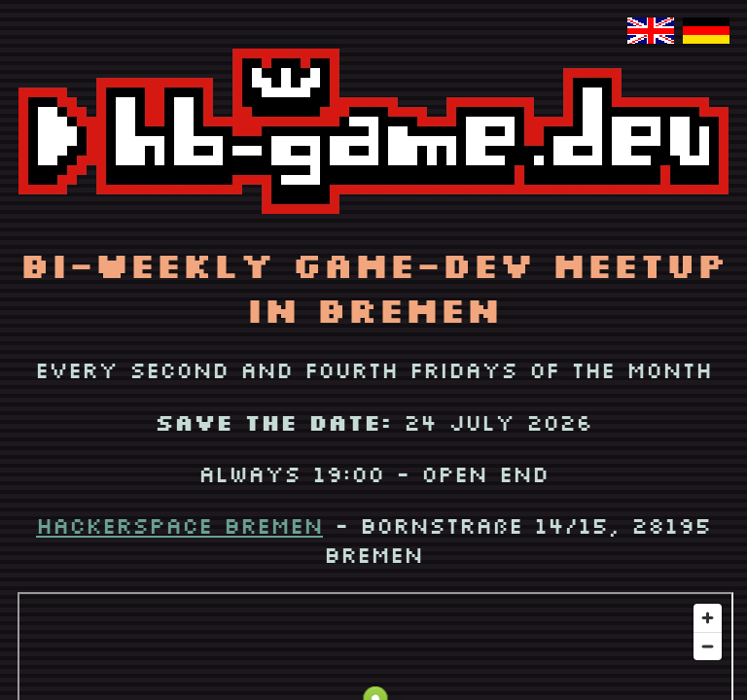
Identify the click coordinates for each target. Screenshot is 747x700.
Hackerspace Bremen (179, 525)
